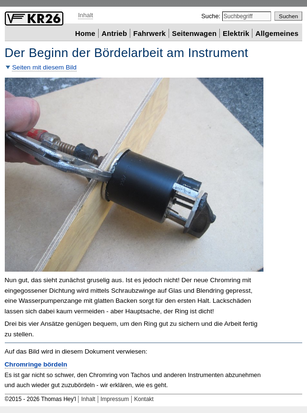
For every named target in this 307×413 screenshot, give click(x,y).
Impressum (115, 399)
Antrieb (114, 33)
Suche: (211, 16)
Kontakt (144, 399)
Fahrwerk (149, 33)
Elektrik (236, 33)
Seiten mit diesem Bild (44, 67)
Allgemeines (276, 33)
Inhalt (85, 15)
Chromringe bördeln (36, 364)
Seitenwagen (194, 33)
